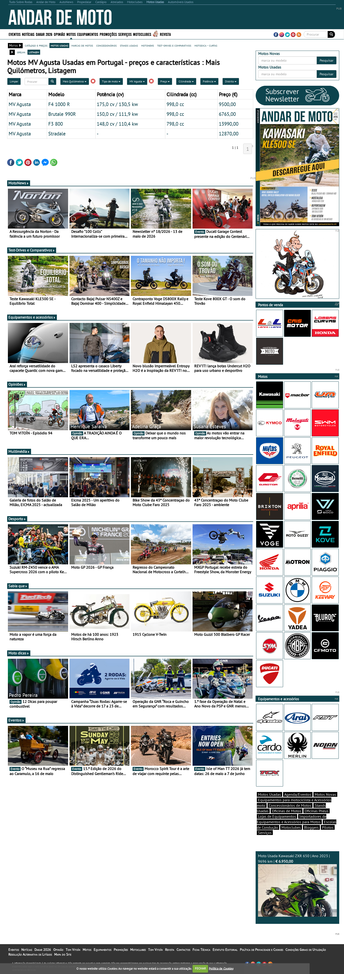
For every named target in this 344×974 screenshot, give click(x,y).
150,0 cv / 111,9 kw (117, 114)
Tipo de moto (111, 81)
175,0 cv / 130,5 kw (117, 104)
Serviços (125, 34)
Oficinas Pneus (316, 810)
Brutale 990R (62, 114)
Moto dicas (18, 653)
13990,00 (228, 123)
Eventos (15, 34)
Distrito (230, 81)
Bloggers (311, 827)
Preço (165, 81)
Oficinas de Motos (286, 810)
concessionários (106, 45)
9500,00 (227, 104)
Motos (71, 34)
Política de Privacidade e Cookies (261, 949)
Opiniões (17, 384)
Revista (165, 34)
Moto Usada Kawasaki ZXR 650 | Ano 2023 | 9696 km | (297, 885)
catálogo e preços (36, 45)
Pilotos (327, 827)
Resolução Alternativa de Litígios (30, 954)
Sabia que (17, 585)
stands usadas (129, 45)
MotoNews (18, 183)
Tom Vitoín (73, 949)
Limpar (14, 81)
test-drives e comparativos (174, 45)
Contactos (183, 949)
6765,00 (227, 114)
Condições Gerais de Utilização (305, 949)
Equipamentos (87, 34)
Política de (221, 968)
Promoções (108, 34)
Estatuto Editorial (225, 949)
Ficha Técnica (201, 949)
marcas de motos (82, 45)
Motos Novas (325, 794)
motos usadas (59, 45)
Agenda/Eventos (297, 794)
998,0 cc (175, 104)
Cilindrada (186, 81)
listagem (34, 52)
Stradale (57, 133)
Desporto (17, 518)
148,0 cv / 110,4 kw (117, 123)
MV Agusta (137, 81)
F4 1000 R (59, 104)
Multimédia (19, 451)
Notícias (28, 34)
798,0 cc (175, 123)
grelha (21, 52)
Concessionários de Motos (290, 805)
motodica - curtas (205, 45)
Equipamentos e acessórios (32, 317)
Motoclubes (142, 34)
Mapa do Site (62, 954)
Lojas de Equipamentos (277, 816)
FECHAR (200, 968)
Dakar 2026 (44, 34)
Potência (209, 81)
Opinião (59, 34)
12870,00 (228, 133)
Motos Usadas (269, 794)
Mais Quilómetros (74, 81)
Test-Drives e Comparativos (31, 250)
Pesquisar (326, 60)
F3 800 (55, 123)
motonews (147, 45)
